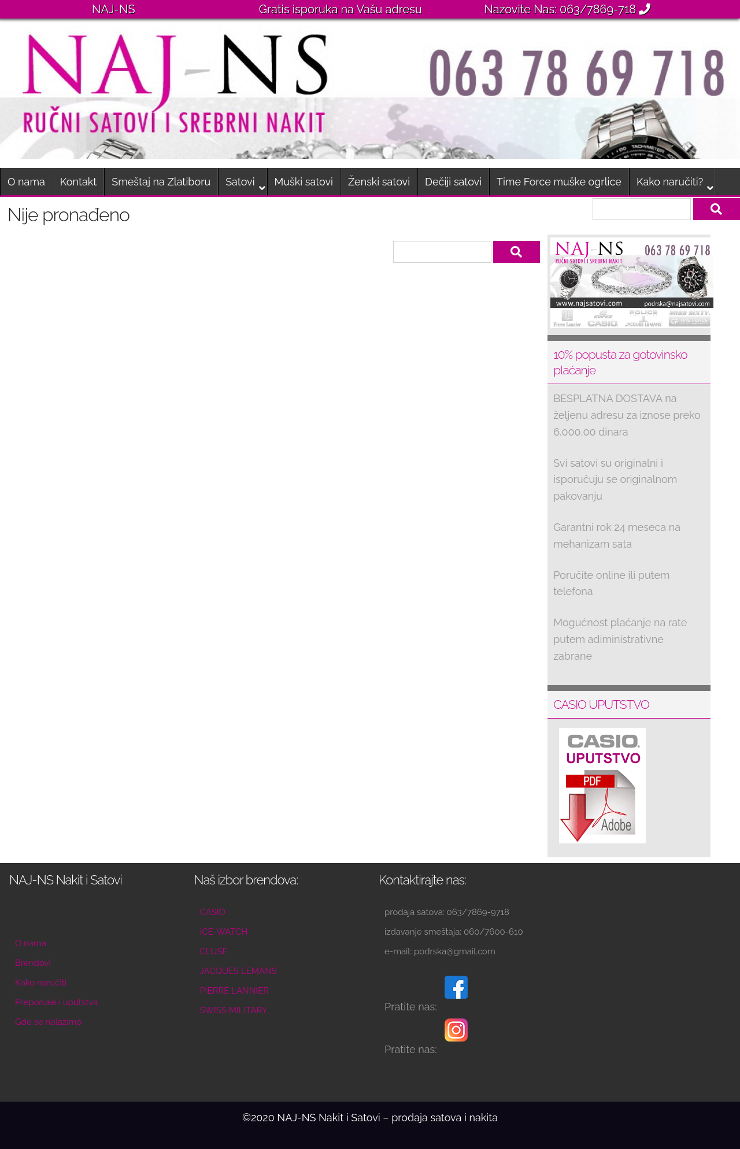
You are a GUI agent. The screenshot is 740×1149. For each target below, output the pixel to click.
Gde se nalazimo (48, 1022)
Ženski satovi (379, 182)
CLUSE (214, 951)
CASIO (212, 912)
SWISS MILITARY (234, 1010)
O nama (26, 182)
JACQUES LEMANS (238, 971)
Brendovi (33, 963)
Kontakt (78, 182)
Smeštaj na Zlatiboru (161, 182)
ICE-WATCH (224, 932)
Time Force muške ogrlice (559, 182)
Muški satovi (304, 182)
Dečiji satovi (453, 182)
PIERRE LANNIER (234, 991)
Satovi (239, 182)
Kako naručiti (40, 982)
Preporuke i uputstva (56, 1002)
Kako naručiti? (670, 182)
